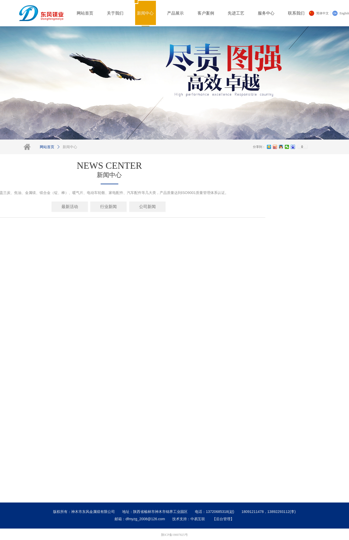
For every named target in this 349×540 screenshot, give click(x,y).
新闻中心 (70, 147)
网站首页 (47, 147)
